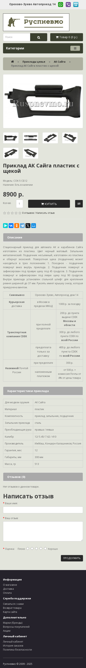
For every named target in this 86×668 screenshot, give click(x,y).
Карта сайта (10, 612)
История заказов (13, 645)
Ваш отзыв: (11, 518)
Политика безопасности (17, 649)
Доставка (8, 589)
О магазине (10, 585)
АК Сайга (60, 61)
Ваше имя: (11, 503)
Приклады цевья (34, 61)
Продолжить (72, 558)
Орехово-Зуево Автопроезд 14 (32, 4)
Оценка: (10, 549)
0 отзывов (28, 213)
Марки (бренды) (12, 622)
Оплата (7, 593)
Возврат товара (12, 608)
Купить (49, 204)
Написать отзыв (45, 213)
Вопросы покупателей (16, 626)
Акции (6, 630)
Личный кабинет (13, 641)
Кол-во (7, 203)
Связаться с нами (13, 604)
